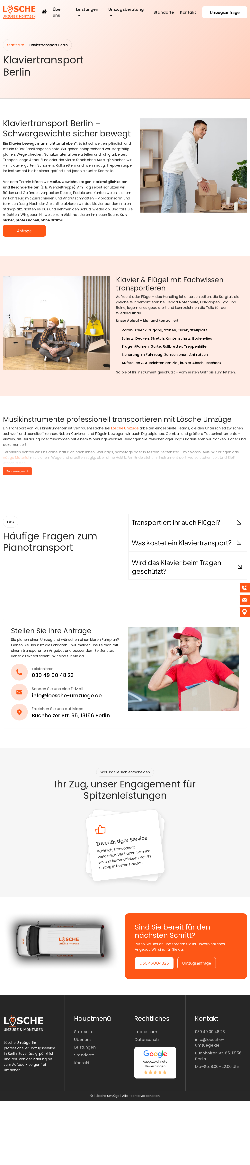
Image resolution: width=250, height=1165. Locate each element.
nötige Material (16, 457)
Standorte (164, 12)
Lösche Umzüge (124, 428)
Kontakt (188, 12)
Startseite (15, 44)
